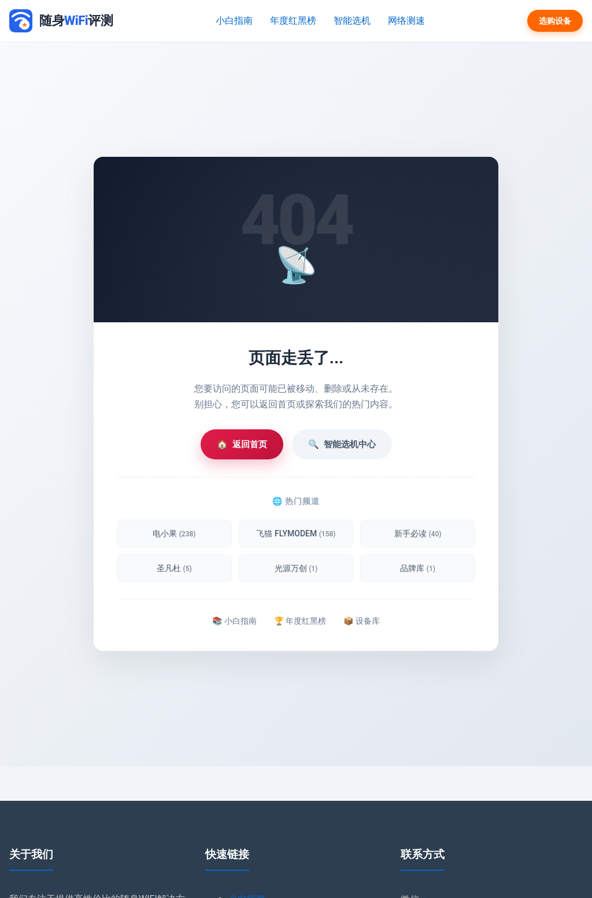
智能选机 (352, 20)
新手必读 (417, 533)
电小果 (174, 533)
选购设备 (555, 20)
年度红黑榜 (293, 20)
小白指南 (234, 20)
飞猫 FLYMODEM (295, 533)
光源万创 (296, 568)
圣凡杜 (174, 568)
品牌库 (417, 568)
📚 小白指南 (234, 620)
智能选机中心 (342, 444)
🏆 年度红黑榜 (300, 620)
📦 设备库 (361, 620)
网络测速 (406, 20)
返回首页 (242, 444)
